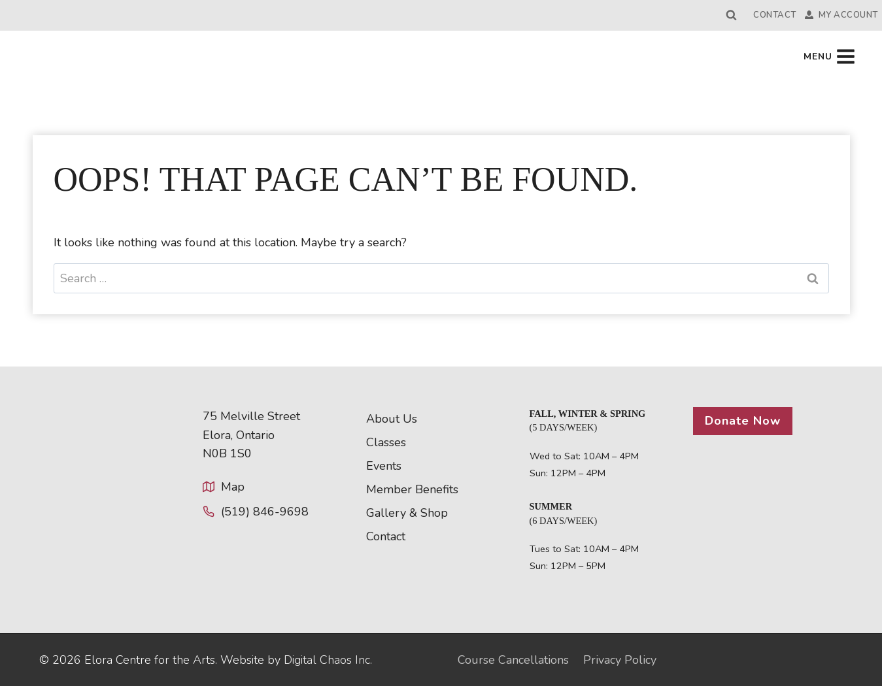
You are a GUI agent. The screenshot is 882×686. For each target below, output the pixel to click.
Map (233, 487)
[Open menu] (829, 57)
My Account (841, 15)
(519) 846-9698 (265, 511)
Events (383, 466)
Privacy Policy (619, 660)
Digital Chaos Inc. (328, 660)
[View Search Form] (732, 15)
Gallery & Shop (407, 513)
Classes (386, 442)
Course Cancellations (513, 660)
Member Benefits (412, 489)
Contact (774, 15)
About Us (391, 419)
